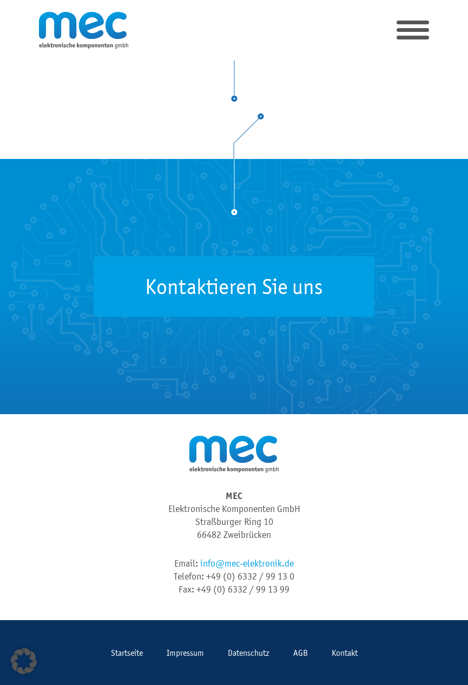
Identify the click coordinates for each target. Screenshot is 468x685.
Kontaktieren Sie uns (234, 286)
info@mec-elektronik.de (247, 563)
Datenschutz (248, 652)
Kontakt (345, 652)
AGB (300, 652)
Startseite (127, 652)
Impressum (185, 652)
